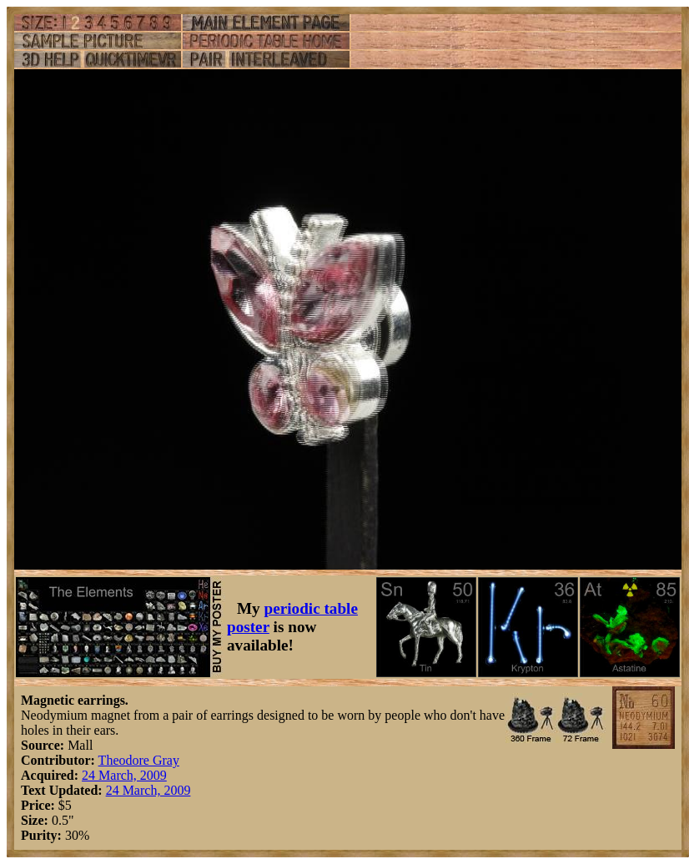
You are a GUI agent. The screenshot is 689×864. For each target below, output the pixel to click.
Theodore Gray (138, 760)
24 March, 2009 (124, 775)
